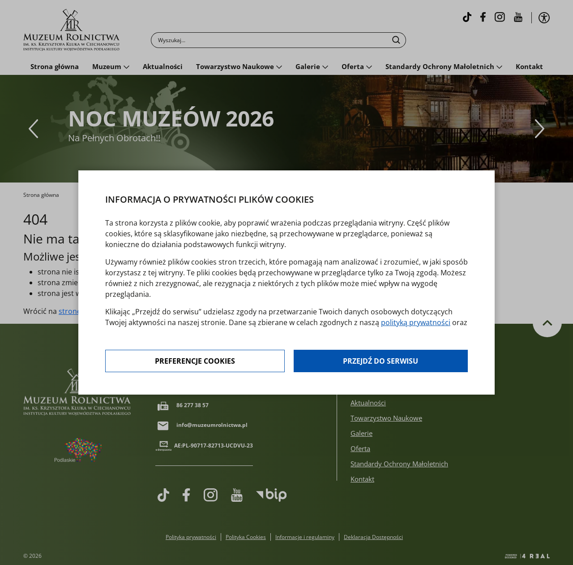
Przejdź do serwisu (380, 361)
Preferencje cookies (195, 361)
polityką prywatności (415, 322)
